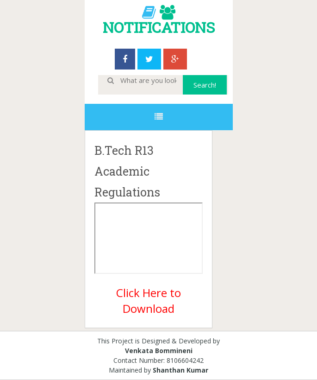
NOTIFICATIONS (159, 27)
